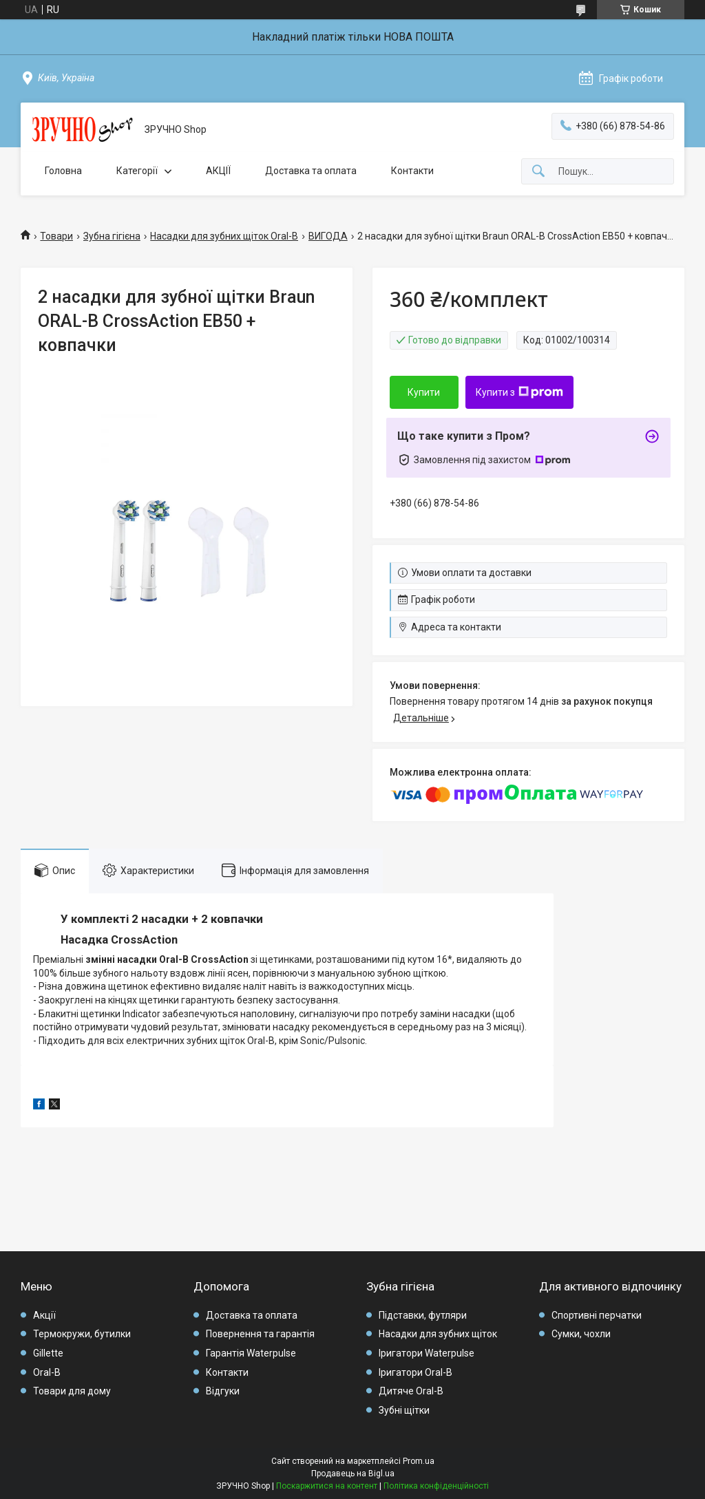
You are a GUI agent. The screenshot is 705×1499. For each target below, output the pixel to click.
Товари (56, 236)
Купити (424, 392)
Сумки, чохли (581, 1333)
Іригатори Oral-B (415, 1372)
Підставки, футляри (423, 1315)
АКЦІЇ (218, 170)
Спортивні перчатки (596, 1315)
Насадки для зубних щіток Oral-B (224, 236)
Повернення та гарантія (260, 1333)
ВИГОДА (328, 236)
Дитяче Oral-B (411, 1390)
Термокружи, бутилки (82, 1333)
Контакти (412, 170)
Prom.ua (418, 1461)
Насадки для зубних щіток (438, 1333)
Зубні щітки (404, 1410)
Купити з (519, 392)
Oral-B (47, 1372)
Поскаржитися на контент (326, 1486)
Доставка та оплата (311, 170)
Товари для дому (72, 1390)
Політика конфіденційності (436, 1486)
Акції (44, 1315)
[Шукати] (538, 171)
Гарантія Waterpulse (251, 1353)
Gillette (48, 1353)
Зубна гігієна (111, 236)
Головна (63, 170)
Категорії (137, 170)
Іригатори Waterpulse (426, 1353)
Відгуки (223, 1390)
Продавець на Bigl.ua (352, 1473)
